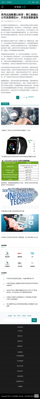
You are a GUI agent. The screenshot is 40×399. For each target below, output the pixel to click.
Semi (4, 2)
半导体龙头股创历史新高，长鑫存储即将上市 (20, 278)
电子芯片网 (20, 366)
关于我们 (20, 331)
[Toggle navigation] (38, 7)
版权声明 (20, 341)
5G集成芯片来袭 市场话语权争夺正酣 (12, 211)
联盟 (33, 2)
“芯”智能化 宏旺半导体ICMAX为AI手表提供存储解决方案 (18, 156)
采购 (37, 2)
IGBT (18, 315)
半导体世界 (20, 327)
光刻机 (10, 315)
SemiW (21, 396)
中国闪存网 (20, 376)
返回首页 (31, 97)
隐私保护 (20, 346)
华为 (14, 315)
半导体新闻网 (20, 355)
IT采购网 (20, 386)
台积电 (29, 315)
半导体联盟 (20, 361)
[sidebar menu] (2, 7)
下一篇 (25, 97)
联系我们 (9, 2)
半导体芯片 (20, 371)
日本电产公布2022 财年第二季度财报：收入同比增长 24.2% (19, 237)
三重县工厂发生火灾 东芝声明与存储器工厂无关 (15, 130)
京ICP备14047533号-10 (31, 396)
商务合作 (20, 336)
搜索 (34, 320)
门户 (29, 2)
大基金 (24, 315)
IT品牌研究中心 (20, 381)
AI (1, 11)
